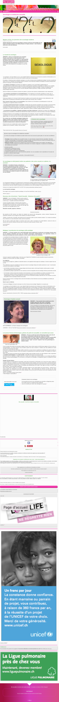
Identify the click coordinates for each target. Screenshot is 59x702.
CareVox (44, 383)
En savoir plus (3, 436)
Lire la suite (5, 47)
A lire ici (39, 191)
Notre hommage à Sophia (35, 311)
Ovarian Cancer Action (16, 372)
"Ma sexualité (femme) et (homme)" (20, 130)
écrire (50, 648)
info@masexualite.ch (42, 456)
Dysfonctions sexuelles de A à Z (6, 491)
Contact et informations (29, 472)
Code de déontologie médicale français (34, 187)
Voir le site (5, 225)
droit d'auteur (36, 693)
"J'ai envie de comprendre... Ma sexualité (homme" (23, 155)
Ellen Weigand (22, 482)
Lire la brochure (6, 224)
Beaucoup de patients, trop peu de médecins (26, 327)
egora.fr (8, 193)
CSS (48, 264)
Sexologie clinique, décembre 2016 (30, 293)
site (7, 200)
